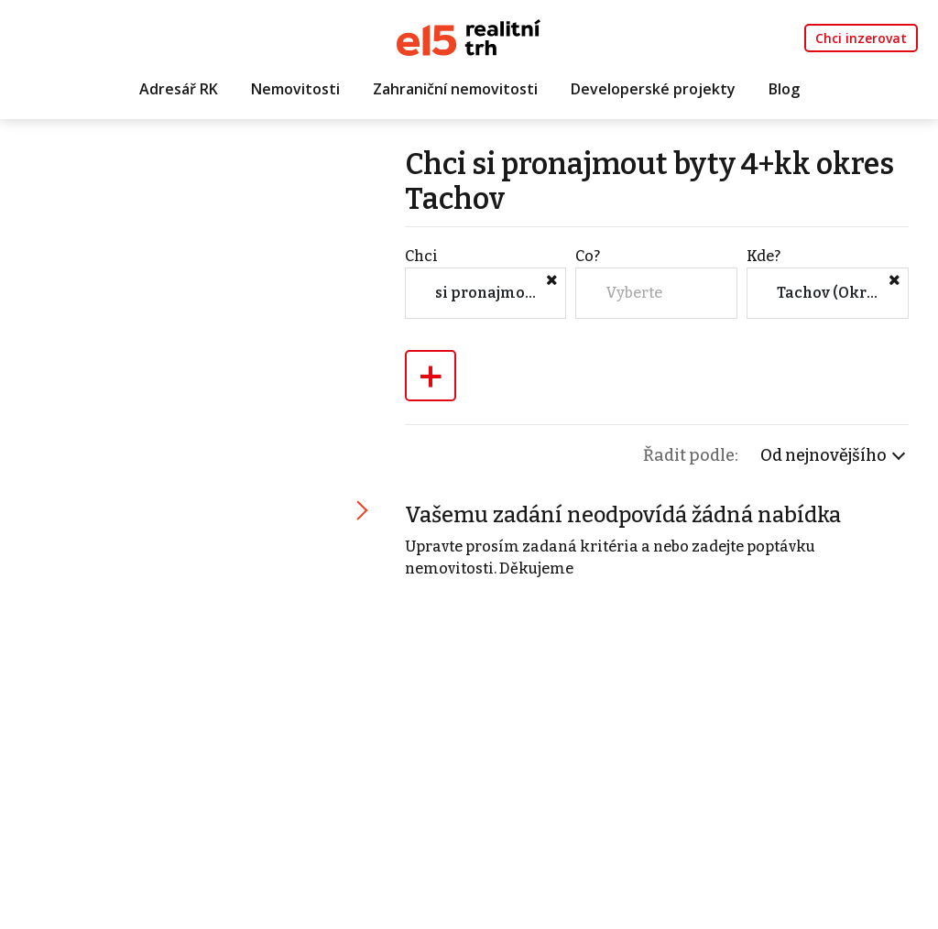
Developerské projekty (653, 89)
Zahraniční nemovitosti (455, 89)
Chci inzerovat (861, 38)
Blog (784, 89)
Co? (587, 256)
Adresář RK (178, 89)
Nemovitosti (295, 89)
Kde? (763, 256)
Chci (421, 256)
